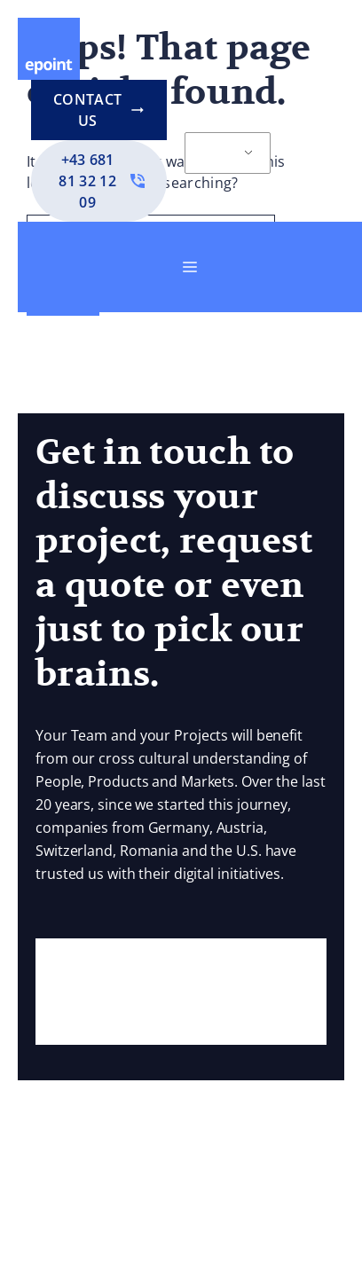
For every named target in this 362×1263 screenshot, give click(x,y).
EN (217, 153)
